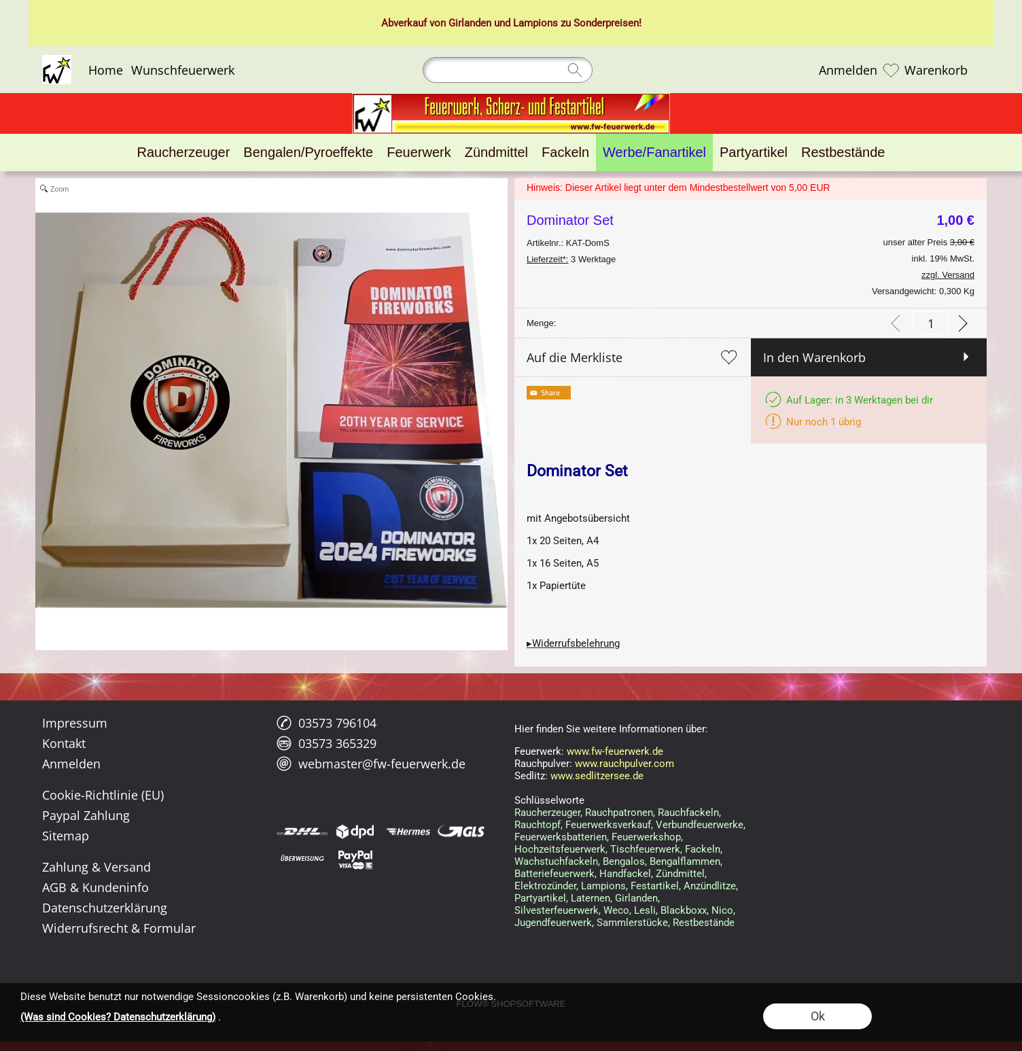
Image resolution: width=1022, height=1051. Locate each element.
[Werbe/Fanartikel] (654, 152)
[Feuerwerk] (418, 152)
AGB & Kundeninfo (95, 887)
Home (105, 70)
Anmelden (848, 70)
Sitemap (65, 835)
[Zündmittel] (496, 152)
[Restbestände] (843, 152)
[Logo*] (56, 60)
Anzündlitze (710, 886)
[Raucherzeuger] (183, 152)
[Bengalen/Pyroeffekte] (308, 152)
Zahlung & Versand (96, 867)
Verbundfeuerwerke (699, 825)
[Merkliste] (891, 70)
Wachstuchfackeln (556, 861)
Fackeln (702, 849)
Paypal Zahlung (86, 815)
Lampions (535, 23)
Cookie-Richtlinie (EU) (103, 795)
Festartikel (655, 886)
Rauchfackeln (688, 812)
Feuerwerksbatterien (560, 837)
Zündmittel (680, 874)
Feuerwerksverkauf (608, 825)
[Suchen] (508, 70)
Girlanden (469, 23)
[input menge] (930, 323)
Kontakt (64, 743)
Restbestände (704, 922)
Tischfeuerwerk (645, 849)
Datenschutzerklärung (104, 907)
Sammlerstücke (632, 922)
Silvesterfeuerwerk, (557, 910)
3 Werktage (571, 259)
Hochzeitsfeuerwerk (559, 849)
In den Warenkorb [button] (814, 357)
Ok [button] (818, 1016)
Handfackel (625, 874)
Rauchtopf (537, 825)
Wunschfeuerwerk (182, 70)
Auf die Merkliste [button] (574, 357)
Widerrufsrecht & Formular (119, 928)
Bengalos (624, 861)
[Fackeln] (565, 152)
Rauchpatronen (619, 812)
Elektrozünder (545, 886)
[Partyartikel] (753, 152)
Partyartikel (540, 898)
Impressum (74, 723)
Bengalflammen (685, 861)
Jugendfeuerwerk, (554, 922)
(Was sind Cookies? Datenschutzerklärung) (117, 1017)
